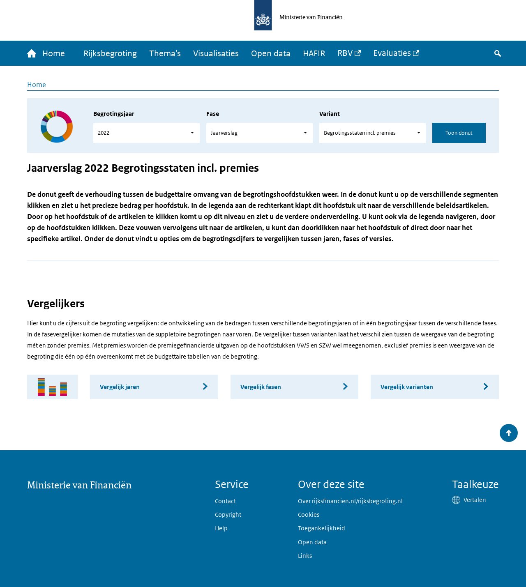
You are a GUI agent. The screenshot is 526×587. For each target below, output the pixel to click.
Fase (212, 113)
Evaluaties (392, 53)
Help (221, 528)
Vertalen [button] (475, 500)
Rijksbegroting (110, 53)
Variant (329, 113)
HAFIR (314, 53)
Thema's (165, 53)
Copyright (228, 514)
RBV (345, 53)
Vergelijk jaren (120, 387)
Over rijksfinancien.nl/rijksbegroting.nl (350, 501)
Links (305, 555)
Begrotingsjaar (113, 113)
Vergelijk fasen (260, 387)
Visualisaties (216, 53)
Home (36, 84)
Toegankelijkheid (321, 528)
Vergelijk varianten (407, 387)
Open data (271, 53)
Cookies (308, 514)
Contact (225, 501)
